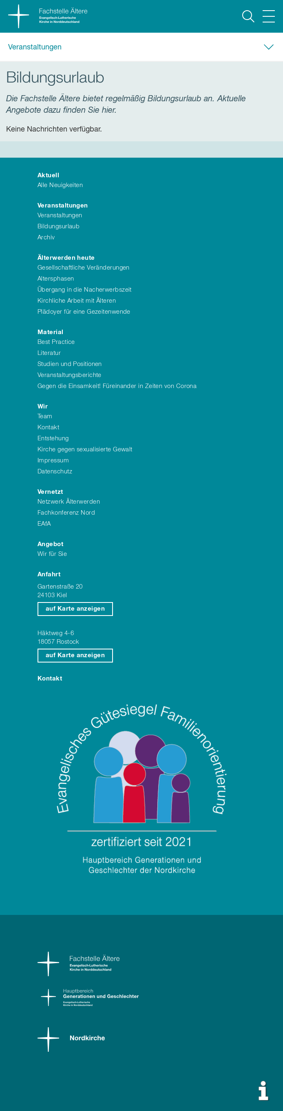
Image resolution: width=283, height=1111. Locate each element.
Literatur (49, 353)
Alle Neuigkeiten (60, 185)
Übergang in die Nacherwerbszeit (85, 290)
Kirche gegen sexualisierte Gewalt (85, 449)
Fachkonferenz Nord (66, 513)
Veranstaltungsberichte (70, 375)
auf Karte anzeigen (75, 609)
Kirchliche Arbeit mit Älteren (77, 301)
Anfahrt (49, 574)
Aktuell (48, 175)
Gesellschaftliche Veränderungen (84, 268)
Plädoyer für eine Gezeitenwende (84, 312)
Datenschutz (55, 471)
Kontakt (48, 427)
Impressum (53, 460)
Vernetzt (50, 492)
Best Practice (56, 342)
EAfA (44, 524)
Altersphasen (56, 279)
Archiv (46, 237)
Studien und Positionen (70, 364)
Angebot (50, 544)
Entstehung (53, 438)
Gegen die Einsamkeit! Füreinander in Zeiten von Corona (117, 386)
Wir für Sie (52, 554)
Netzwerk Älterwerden (69, 502)
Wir (43, 407)
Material (51, 332)
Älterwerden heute (66, 258)
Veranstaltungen (35, 47)
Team (45, 416)
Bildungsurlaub (59, 226)
